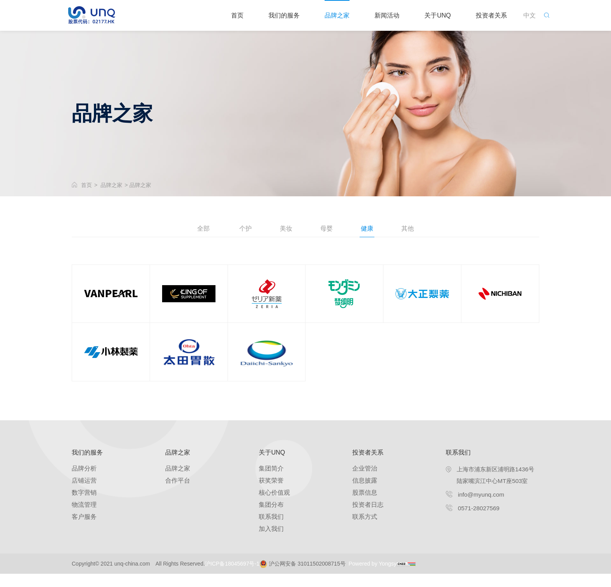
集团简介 (271, 481)
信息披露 (364, 493)
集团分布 (271, 518)
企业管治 (364, 481)
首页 (237, 15)
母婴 (327, 229)
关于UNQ (437, 15)
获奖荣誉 (271, 493)
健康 (369, 229)
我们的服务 (284, 15)
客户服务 (84, 530)
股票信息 (364, 505)
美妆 (285, 229)
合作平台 (177, 493)
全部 (199, 229)
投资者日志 (367, 518)
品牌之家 (337, 15)
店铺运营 (84, 493)
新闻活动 (386, 15)
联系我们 (271, 530)
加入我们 (271, 542)
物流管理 (84, 518)
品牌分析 (84, 481)
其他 (411, 229)
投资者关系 (491, 15)
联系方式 (364, 530)
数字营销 (84, 505)
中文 (529, 15)
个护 (243, 229)
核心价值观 (274, 505)
